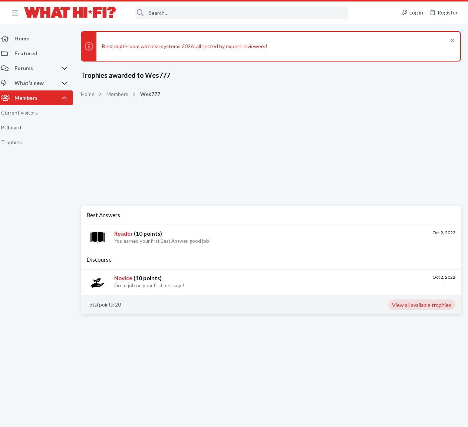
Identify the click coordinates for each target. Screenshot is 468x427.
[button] (14, 12)
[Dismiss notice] (451, 41)
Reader (128, 233)
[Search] (237, 12)
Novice (128, 278)
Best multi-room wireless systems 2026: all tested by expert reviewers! (189, 46)
